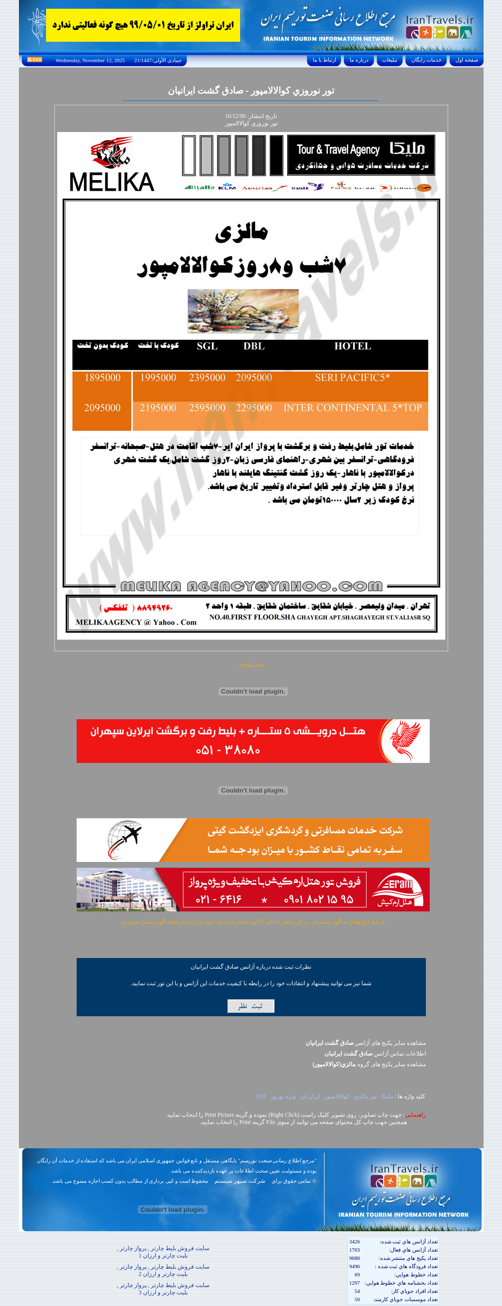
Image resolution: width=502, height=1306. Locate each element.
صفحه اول (466, 60)
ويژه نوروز (283, 1096)
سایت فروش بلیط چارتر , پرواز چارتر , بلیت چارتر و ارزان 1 (163, 1252)
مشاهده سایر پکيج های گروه (369, 1064)
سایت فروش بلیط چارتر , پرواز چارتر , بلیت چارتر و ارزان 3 (163, 1289)
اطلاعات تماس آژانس (375, 1053)
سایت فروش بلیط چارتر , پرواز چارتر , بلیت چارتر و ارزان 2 (163, 1270)
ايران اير (310, 1096)
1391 (260, 1096)
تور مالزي (365, 1096)
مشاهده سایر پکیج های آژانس (366, 1043)
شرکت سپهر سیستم (239, 1180)
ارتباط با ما (324, 60)
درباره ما (359, 60)
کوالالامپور (336, 1096)
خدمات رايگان (426, 60)
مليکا (387, 1096)
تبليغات (390, 60)
